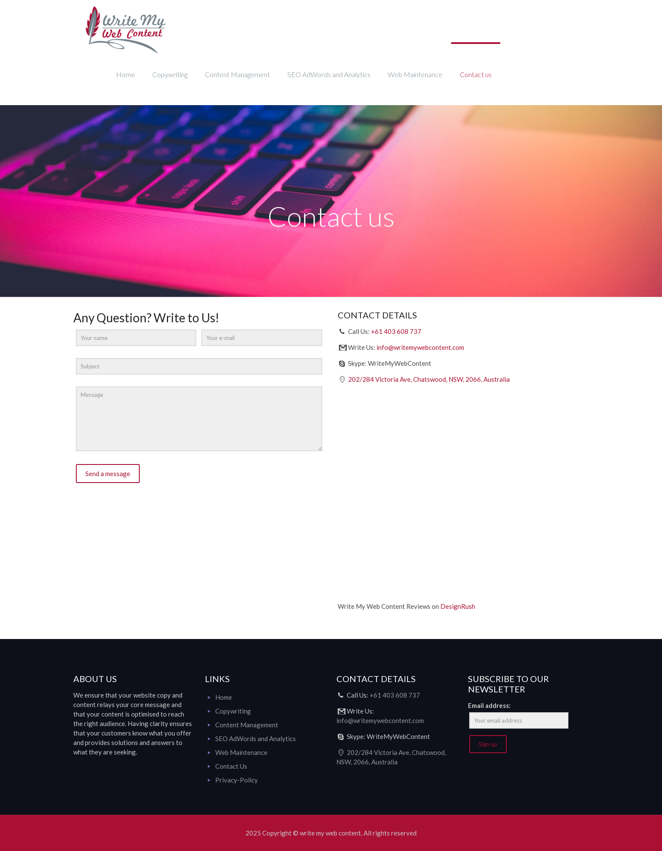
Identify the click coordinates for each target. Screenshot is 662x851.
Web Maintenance (241, 752)
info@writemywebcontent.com (420, 347)
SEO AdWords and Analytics (255, 738)
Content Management (246, 725)
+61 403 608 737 (396, 331)
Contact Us (231, 766)
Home (223, 697)
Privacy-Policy (236, 780)
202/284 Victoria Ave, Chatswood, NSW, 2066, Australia (429, 379)
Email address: (489, 705)
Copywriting (233, 711)
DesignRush (457, 606)
